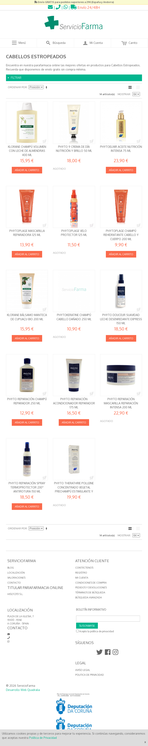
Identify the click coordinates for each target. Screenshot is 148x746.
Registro (81, 572)
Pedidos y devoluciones (91, 587)
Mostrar (124, 94)
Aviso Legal (82, 670)
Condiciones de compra (91, 582)
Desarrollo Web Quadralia (23, 690)
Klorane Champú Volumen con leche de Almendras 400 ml (27, 151)
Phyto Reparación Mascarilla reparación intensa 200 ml (121, 403)
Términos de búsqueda (90, 592)
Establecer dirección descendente (47, 87)
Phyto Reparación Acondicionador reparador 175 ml (74, 403)
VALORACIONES (16, 577)
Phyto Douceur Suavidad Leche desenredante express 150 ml (121, 319)
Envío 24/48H (85, 7)
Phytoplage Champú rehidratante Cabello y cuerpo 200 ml (121, 235)
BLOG (10, 567)
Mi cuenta (81, 577)
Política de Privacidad (43, 737)
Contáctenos (84, 567)
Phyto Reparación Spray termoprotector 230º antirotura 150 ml (27, 487)
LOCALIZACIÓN (16, 572)
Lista (137, 87)
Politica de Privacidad (89, 674)
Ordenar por (17, 87)
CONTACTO (14, 582)
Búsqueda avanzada (88, 597)
